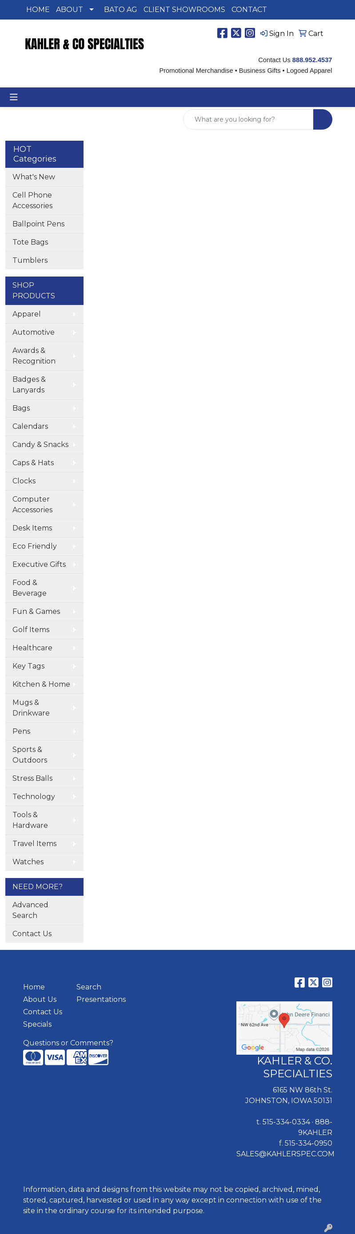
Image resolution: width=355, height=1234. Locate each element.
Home (34, 987)
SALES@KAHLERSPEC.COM (285, 1154)
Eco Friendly (34, 546)
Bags (21, 408)
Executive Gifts (39, 564)
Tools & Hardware (30, 820)
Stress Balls (32, 778)
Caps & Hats (33, 463)
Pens (21, 731)
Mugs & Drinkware (31, 707)
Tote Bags (30, 242)
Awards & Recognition (34, 355)
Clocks (24, 481)
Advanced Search (30, 910)
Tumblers (30, 260)
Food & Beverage (29, 587)
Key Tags (28, 666)
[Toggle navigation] (13, 97)
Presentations (97, 999)
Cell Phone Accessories (32, 200)
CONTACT (249, 9)
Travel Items (34, 843)
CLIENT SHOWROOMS (184, 9)
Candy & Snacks (40, 444)
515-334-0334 (286, 1122)
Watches (28, 862)
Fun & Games (36, 611)
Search (88, 987)
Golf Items (30, 629)
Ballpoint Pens (38, 224)
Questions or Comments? (68, 1043)
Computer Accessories (32, 504)
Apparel (26, 314)
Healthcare (32, 648)
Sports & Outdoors (29, 754)
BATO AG (120, 9)
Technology (33, 796)
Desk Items (32, 528)
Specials (37, 1024)
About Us (39, 999)
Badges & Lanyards (29, 384)
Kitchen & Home (41, 684)
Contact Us (32, 933)
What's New (33, 177)
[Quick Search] (248, 119)
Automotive (33, 332)
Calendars (30, 426)
